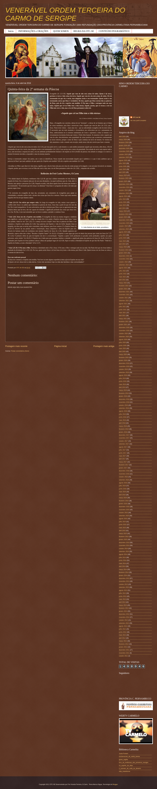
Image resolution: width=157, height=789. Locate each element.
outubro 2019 (123, 369)
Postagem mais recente (16, 346)
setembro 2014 (124, 551)
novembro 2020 (124, 330)
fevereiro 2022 (124, 286)
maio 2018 (122, 420)
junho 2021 (122, 310)
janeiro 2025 (123, 181)
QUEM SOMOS (61, 31)
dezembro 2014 (124, 542)
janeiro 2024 (123, 217)
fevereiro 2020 (124, 357)
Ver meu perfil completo (138, 120)
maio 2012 (122, 635)
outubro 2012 (123, 620)
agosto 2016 (123, 483)
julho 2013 (122, 593)
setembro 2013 (124, 587)
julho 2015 (122, 521)
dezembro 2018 (124, 399)
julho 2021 (122, 306)
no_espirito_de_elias (126, 765)
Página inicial (60, 346)
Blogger (115, 784)
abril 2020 (122, 351)
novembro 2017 (124, 438)
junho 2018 (122, 417)
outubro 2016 (123, 477)
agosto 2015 (123, 518)
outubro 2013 (123, 584)
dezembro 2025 (124, 148)
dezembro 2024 (124, 184)
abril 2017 (122, 459)
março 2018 (123, 426)
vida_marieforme (124, 771)
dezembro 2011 (124, 650)
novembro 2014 (124, 545)
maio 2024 (122, 205)
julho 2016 (122, 486)
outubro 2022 (123, 262)
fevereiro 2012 (124, 644)
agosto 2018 (123, 411)
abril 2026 (122, 136)
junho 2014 (122, 560)
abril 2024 (122, 208)
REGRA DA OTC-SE (83, 31)
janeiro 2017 (123, 468)
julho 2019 (122, 378)
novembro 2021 (124, 295)
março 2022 (123, 283)
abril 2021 (122, 315)
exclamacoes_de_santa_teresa (129, 756)
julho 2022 (122, 271)
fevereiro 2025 (124, 178)
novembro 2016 (124, 474)
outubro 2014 (123, 548)
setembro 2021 (124, 300)
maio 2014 (122, 563)
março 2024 (123, 211)
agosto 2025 (123, 160)
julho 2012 (122, 629)
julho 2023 (122, 235)
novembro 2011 (124, 653)
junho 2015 (122, 524)
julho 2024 (122, 199)
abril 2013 (122, 602)
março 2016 (123, 498)
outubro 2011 (123, 656)
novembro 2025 (124, 151)
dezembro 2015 (124, 506)
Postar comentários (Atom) (20, 351)
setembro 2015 (124, 515)
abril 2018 (122, 423)
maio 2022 (122, 277)
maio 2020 (122, 348)
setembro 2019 (124, 372)
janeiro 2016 (123, 504)
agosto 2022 (123, 268)
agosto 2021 (123, 304)
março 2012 (123, 641)
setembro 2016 (124, 480)
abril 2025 (122, 172)
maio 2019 (122, 384)
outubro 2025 (123, 154)
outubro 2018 (123, 405)
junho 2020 (122, 345)
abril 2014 (122, 566)
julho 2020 (122, 342)
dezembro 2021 (124, 292)
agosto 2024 (123, 196)
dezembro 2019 (124, 363)
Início (11, 31)
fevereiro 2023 (124, 250)
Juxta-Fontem (123, 753)
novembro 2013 (124, 581)
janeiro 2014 (123, 575)
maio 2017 (122, 456)
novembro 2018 (124, 402)
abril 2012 (122, 638)
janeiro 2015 (123, 539)
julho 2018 (122, 414)
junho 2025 (122, 166)
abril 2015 (122, 530)
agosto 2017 (123, 447)
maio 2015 (122, 527)
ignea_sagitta (123, 759)
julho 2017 (122, 450)
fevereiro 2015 (124, 536)
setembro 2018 (124, 408)
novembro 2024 (124, 187)
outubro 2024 (123, 190)
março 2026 (123, 139)
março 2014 (123, 569)
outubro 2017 (123, 441)
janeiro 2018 (123, 432)
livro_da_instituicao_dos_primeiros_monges (133, 762)
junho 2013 (122, 596)
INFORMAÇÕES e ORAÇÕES (33, 31)
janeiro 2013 (123, 611)
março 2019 (123, 390)
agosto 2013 (123, 590)
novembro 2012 (124, 617)
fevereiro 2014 (124, 572)
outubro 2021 (123, 298)
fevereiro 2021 (124, 321)
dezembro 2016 (124, 471)
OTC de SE (136, 117)
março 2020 (123, 354)
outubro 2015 (123, 512)
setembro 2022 (124, 265)
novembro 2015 (124, 510)
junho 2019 (122, 381)
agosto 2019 (123, 375)
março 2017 (123, 462)
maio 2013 (122, 599)
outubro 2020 (123, 333)
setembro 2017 (124, 444)
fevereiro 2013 (124, 608)
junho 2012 (122, 632)
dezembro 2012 (124, 614)
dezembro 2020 (124, 327)
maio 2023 (122, 241)
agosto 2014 (123, 554)
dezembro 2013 (124, 578)
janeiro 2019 (123, 396)
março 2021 (123, 318)
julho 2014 (122, 557)
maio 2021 (122, 312)
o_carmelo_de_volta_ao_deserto (130, 768)
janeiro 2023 (123, 253)
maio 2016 (122, 492)
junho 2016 (122, 489)
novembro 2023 (124, 223)
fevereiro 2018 (124, 429)
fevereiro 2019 (124, 393)
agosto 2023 (123, 232)
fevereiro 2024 (124, 214)
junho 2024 (122, 202)
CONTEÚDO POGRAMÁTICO (114, 31)
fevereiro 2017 (124, 465)
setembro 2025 (124, 157)
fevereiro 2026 (124, 142)
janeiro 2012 (123, 647)
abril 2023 (122, 244)
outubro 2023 (123, 226)
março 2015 (123, 533)
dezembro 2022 (124, 256)
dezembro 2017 (124, 435)
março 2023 (123, 247)
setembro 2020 (124, 336)
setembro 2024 (124, 193)
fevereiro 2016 (124, 501)
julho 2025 (122, 163)
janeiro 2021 (123, 324)
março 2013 (123, 605)
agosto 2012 (123, 626)
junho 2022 (122, 274)
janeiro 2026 (123, 145)
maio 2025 (122, 169)
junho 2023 (122, 238)
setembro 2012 (124, 623)
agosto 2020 (123, 339)
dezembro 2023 (124, 220)
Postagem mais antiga (103, 346)
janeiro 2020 (123, 360)
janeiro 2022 (123, 289)
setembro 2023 (124, 229)
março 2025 (123, 175)
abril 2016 (122, 495)
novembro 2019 (124, 366)
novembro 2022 (124, 259)
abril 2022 (122, 280)
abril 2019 (122, 387)
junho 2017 (122, 453)
